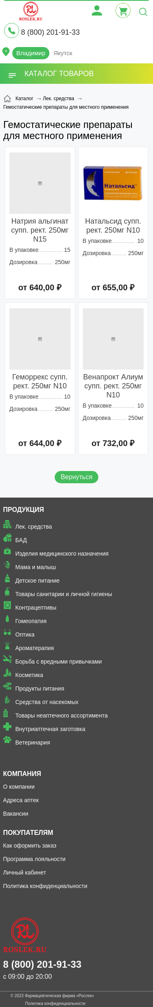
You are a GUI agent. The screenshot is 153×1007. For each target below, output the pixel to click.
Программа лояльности (34, 859)
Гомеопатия (31, 621)
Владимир (30, 52)
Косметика (29, 675)
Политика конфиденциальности (45, 886)
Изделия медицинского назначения (62, 553)
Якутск (62, 52)
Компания (22, 773)
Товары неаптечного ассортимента (62, 715)
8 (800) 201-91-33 (50, 32)
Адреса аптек (21, 800)
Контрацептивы (36, 607)
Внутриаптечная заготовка (51, 729)
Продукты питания (40, 688)
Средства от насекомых (47, 702)
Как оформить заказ (30, 845)
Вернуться (77, 476)
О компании (19, 786)
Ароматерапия (35, 648)
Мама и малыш (36, 567)
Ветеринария (33, 742)
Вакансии (16, 813)
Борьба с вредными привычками (59, 661)
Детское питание (38, 580)
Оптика (25, 634)
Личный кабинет (24, 872)
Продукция (23, 509)
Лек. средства (34, 526)
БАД (21, 540)
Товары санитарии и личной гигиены (64, 594)
